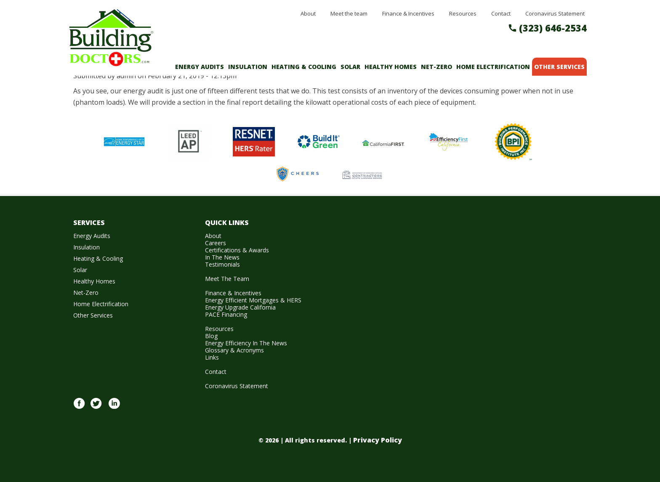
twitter (96, 408)
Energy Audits (199, 67)
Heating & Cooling (303, 67)
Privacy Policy (377, 440)
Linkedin (114, 408)
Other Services (559, 67)
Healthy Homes (391, 67)
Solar (350, 67)
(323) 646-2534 (553, 27)
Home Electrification (493, 67)
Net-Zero (436, 67)
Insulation (247, 67)
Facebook (79, 408)
